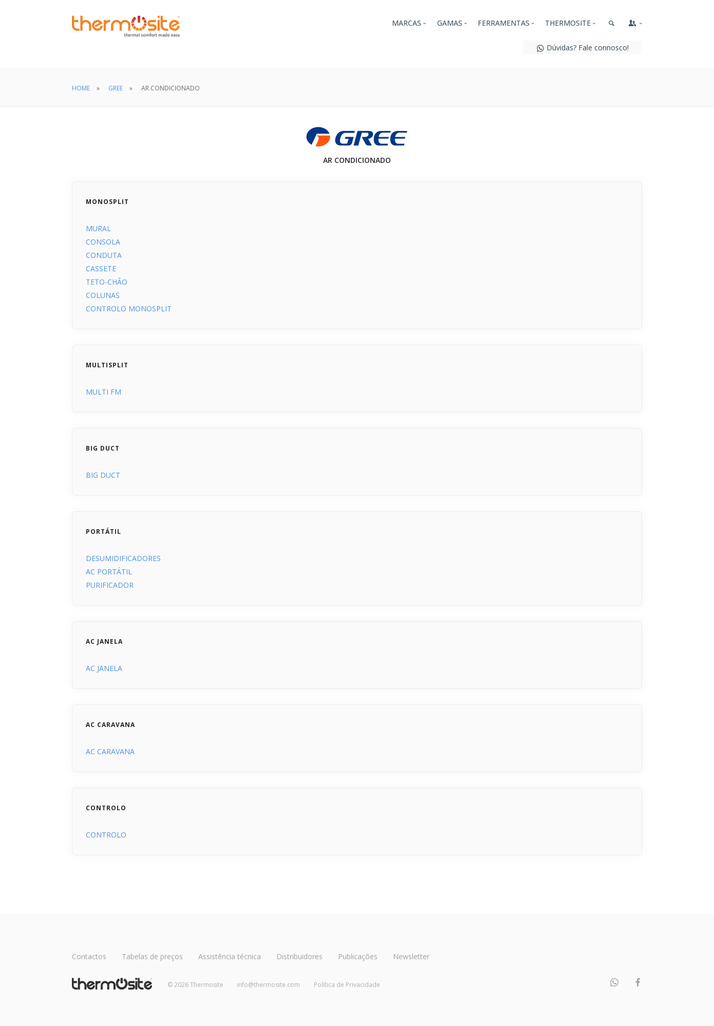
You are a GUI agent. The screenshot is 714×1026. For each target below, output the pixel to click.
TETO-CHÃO (106, 282)
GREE (115, 88)
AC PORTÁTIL (109, 571)
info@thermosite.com (268, 984)
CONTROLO (106, 835)
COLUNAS (103, 295)
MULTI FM (103, 392)
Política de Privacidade (347, 984)
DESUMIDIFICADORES (123, 558)
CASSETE (101, 268)
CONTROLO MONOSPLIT (129, 308)
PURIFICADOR (110, 585)
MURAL (98, 228)
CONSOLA (103, 242)
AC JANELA (104, 668)
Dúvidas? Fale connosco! (582, 47)
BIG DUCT (103, 475)
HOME (81, 88)
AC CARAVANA (110, 751)
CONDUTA (104, 255)
